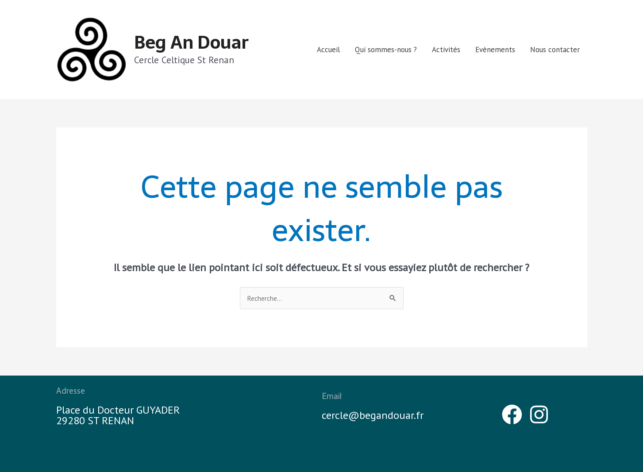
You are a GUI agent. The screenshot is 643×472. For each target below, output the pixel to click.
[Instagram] (539, 414)
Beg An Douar (191, 42)
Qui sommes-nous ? (386, 49)
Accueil (328, 49)
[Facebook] (512, 414)
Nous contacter (555, 49)
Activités (446, 49)
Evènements (495, 49)
